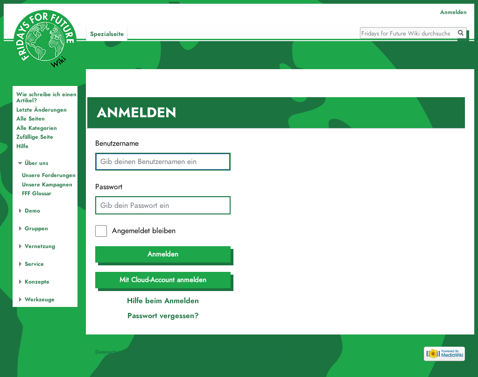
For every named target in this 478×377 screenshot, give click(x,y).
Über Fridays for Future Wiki (161, 352)
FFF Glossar (36, 193)
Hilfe (22, 146)
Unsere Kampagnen (47, 184)
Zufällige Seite (34, 137)
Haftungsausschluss (223, 352)
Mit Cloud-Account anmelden (163, 280)
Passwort (108, 187)
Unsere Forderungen (49, 175)
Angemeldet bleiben (144, 231)
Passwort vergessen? (163, 316)
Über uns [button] (36, 163)
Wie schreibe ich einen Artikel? (46, 98)
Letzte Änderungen (41, 110)
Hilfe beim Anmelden (163, 301)
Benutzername (117, 143)
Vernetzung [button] (40, 246)
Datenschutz (109, 352)
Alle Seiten (30, 118)
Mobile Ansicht (269, 352)
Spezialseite (107, 34)
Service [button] (34, 264)
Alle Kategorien (36, 128)
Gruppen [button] (36, 228)
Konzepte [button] (37, 281)
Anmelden (163, 254)
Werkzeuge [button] (40, 299)
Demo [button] (32, 210)
